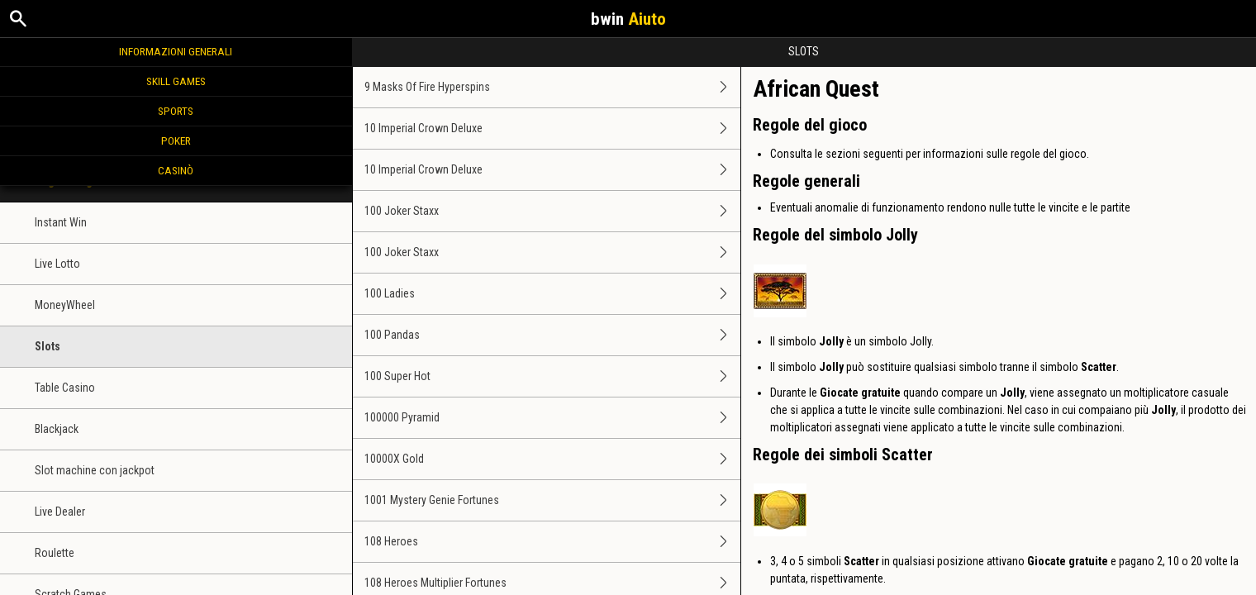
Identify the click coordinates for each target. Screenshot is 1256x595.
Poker (176, 140)
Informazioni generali (175, 51)
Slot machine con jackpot (95, 470)
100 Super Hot (552, 376)
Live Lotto (57, 263)
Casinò (175, 170)
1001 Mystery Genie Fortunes (552, 500)
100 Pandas (552, 335)
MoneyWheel (65, 305)
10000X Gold (552, 459)
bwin (628, 19)
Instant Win (61, 222)
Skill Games (176, 81)
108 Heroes (552, 541)
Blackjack (56, 429)
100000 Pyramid (552, 417)
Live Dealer (60, 511)
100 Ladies (552, 294)
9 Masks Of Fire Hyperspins (552, 87)
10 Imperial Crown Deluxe (552, 128)
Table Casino (65, 387)
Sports (175, 110)
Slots (47, 346)
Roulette (54, 552)
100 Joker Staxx (552, 211)
